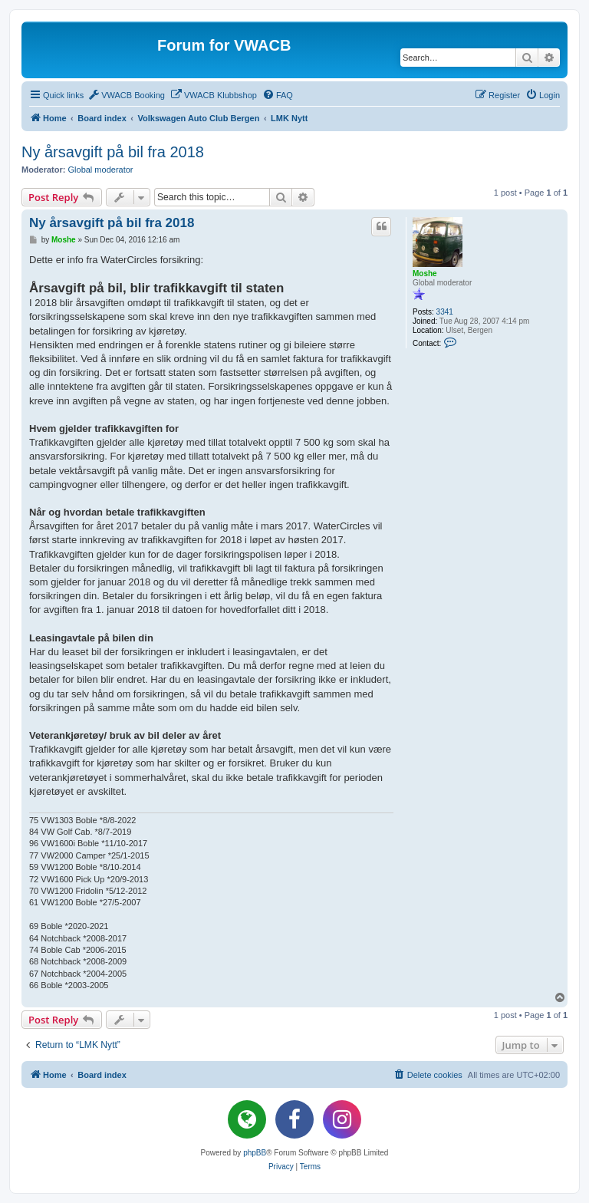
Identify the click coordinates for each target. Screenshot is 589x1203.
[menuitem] (126, 95)
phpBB (254, 1153)
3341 (444, 312)
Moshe (425, 273)
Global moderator (100, 169)
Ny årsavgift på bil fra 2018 (112, 151)
